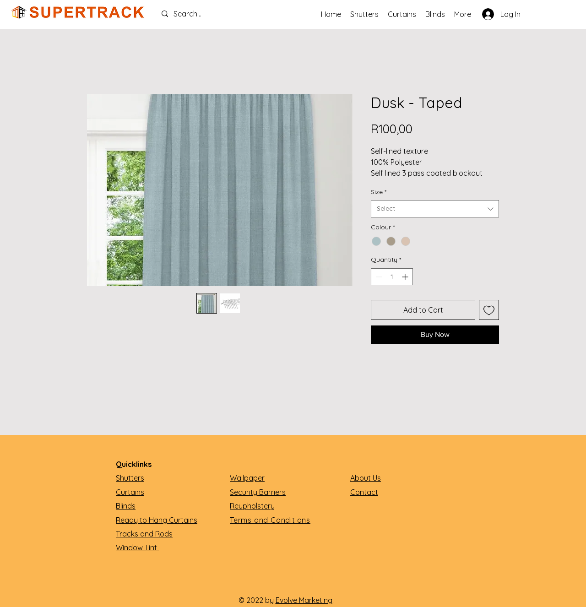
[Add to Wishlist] (489, 310)
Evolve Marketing (304, 600)
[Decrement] (378, 277)
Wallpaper (247, 477)
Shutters (130, 477)
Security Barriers (258, 492)
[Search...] (199, 14)
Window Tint (137, 547)
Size (378, 192)
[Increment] (406, 277)
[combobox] (435, 208)
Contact (364, 492)
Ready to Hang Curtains (156, 520)
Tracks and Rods (144, 533)
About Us (365, 477)
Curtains (130, 492)
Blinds (126, 505)
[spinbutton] (392, 277)
